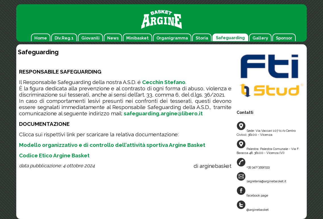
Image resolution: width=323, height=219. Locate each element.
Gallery (260, 38)
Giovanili (90, 38)
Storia (202, 38)
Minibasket (137, 38)
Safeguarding (230, 37)
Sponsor (284, 38)
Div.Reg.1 (64, 38)
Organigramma (172, 38)
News (113, 38)
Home (40, 38)
